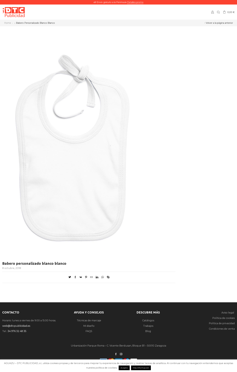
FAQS (89, 331)
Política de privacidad (222, 323)
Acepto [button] (124, 368)
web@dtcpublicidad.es (16, 325)
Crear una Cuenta (212, 12)
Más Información (141, 368)
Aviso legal (228, 312)
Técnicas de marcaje (89, 320)
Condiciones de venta (222, 328)
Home (7, 23)
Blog (148, 331)
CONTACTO (10, 312)
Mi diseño (88, 325)
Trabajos (148, 325)
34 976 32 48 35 (17, 331)
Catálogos (148, 320)
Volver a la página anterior (219, 23)
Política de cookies (223, 318)
